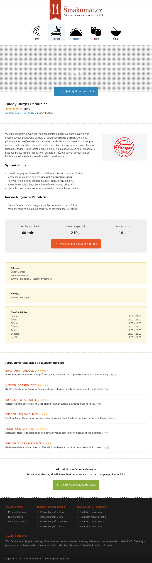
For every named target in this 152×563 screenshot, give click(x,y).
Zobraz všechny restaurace (76, 485)
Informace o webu (17, 521)
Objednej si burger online (76, 91)
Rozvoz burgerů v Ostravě (53, 521)
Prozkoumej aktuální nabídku (76, 244)
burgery (29, 113)
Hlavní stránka (15, 517)
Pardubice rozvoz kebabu (93, 517)
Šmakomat (82, 10)
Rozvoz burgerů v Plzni (52, 526)
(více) (113, 374)
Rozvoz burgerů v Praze (52, 512)
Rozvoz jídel (13, 113)
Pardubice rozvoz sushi (92, 521)
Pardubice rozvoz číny (91, 526)
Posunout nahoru (17, 512)
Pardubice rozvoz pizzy (92, 512)
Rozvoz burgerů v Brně (51, 517)
